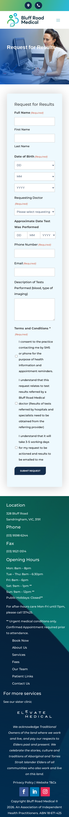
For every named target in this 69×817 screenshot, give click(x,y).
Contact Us (21, 683)
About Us (19, 647)
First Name (22, 129)
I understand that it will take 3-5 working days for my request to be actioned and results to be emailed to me (35, 447)
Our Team (20, 669)
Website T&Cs (46, 782)
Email (25, 263)
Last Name (21, 146)
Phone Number (32, 245)
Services (18, 655)
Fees (16, 662)
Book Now (20, 640)
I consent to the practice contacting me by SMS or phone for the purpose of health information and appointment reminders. (36, 356)
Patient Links (22, 676)
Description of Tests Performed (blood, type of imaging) (33, 288)
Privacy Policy (23, 782)
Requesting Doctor (28, 201)
